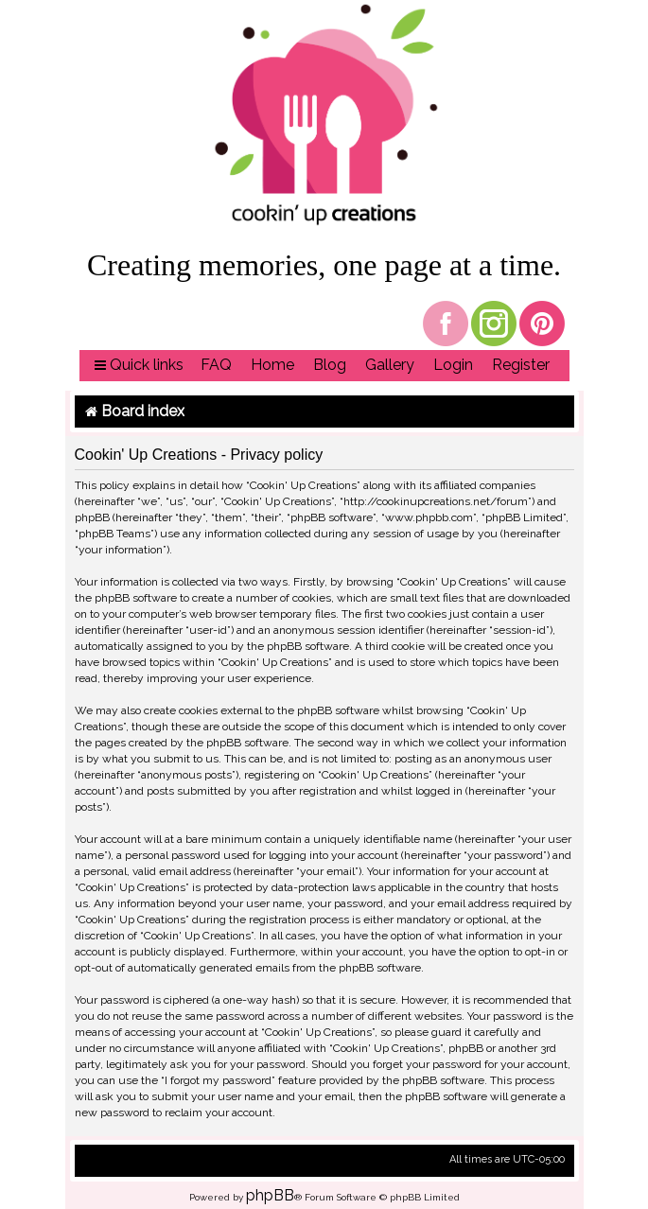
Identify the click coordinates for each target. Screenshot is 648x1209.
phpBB (270, 1195)
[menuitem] (216, 365)
